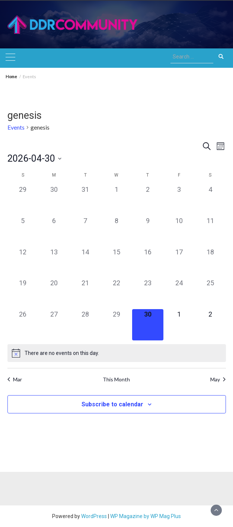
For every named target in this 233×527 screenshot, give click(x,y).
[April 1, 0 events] (116, 200)
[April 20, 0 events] (54, 293)
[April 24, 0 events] (179, 293)
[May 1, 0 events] (179, 324)
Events (16, 127)
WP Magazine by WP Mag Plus (145, 516)
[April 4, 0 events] (210, 200)
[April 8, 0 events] (116, 231)
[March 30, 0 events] (54, 200)
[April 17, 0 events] (179, 262)
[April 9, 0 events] (147, 231)
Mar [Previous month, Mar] (14, 379)
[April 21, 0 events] (85, 293)
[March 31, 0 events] (85, 200)
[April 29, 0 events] (116, 324)
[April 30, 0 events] (147, 324)
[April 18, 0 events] (210, 262)
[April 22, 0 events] (116, 293)
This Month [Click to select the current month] (116, 379)
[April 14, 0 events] (85, 262)
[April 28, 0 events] (85, 324)
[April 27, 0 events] (54, 324)
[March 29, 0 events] (23, 200)
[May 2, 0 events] (210, 324)
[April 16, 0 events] (147, 262)
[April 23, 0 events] (147, 293)
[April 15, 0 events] (116, 262)
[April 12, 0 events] (23, 262)
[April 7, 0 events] (85, 231)
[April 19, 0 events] (23, 293)
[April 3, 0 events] (179, 200)
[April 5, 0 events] (23, 231)
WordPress (94, 516)
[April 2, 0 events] (147, 200)
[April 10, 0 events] (179, 231)
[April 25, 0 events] (210, 293)
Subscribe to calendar (112, 404)
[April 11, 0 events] (210, 231)
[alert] (116, 353)
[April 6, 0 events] (54, 231)
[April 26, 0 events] (23, 324)
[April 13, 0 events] (54, 262)
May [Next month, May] (218, 379)
